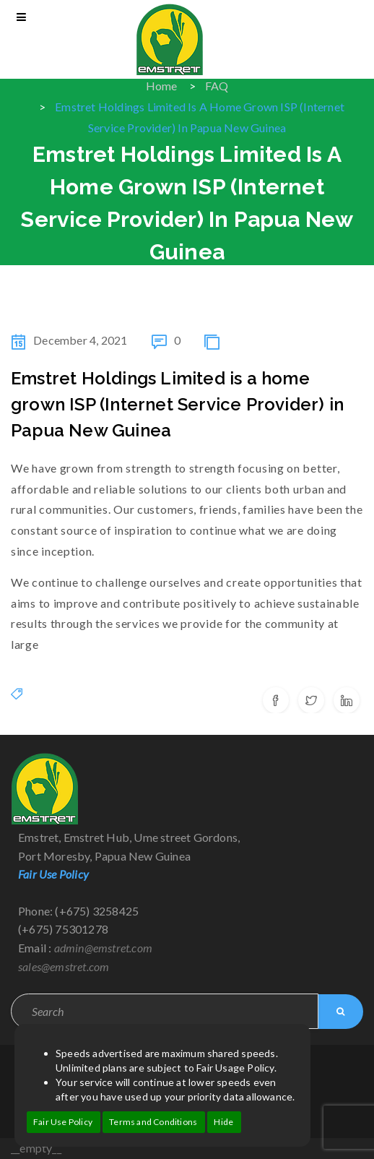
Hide (223, 1121)
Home (162, 85)
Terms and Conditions (153, 1121)
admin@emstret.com (103, 948)
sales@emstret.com (63, 966)
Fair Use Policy (62, 1121)
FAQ (217, 85)
